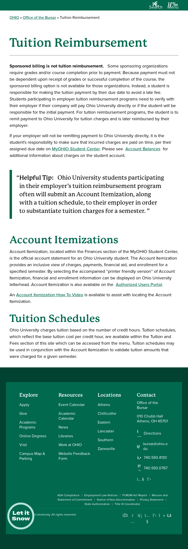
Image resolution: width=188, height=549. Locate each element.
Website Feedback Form (74, 456)
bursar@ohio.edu (155, 446)
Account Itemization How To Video (49, 295)
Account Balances (142, 149)
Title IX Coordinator (127, 504)
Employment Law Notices (101, 495)
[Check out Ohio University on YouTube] (147, 519)
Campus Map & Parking (32, 456)
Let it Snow (21, 516)
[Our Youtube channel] (140, 479)
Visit (23, 445)
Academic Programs (27, 424)
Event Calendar (72, 404)
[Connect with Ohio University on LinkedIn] (140, 515)
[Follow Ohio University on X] (155, 515)
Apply (24, 404)
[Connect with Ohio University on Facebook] (125, 515)
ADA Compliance (68, 495)
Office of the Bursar (39, 17)
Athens (104, 404)
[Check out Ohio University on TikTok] (162, 515)
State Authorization (97, 504)
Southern (105, 440)
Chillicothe (107, 413)
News (63, 427)
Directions (152, 433)
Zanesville (106, 448)
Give (23, 413)
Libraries (66, 436)
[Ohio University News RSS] (169, 515)
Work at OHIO (70, 445)
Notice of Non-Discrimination (116, 499)
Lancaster (106, 431)
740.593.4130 (155, 457)
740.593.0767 (155, 468)
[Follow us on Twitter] (149, 479)
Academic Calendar (67, 416)
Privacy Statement (152, 499)
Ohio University (40, 514)
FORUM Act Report (134, 495)
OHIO (14, 17)
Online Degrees (32, 436)
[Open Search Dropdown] (156, 7)
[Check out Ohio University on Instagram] (132, 521)
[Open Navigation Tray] (172, 7)
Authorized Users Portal (139, 284)
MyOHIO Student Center (76, 149)
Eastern (104, 422)
